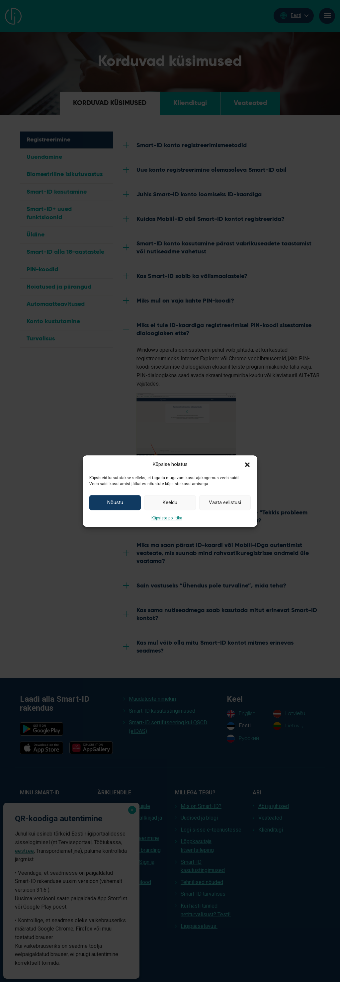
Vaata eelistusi (225, 502)
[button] (247, 464)
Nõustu (115, 502)
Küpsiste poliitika (166, 518)
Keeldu (170, 502)
